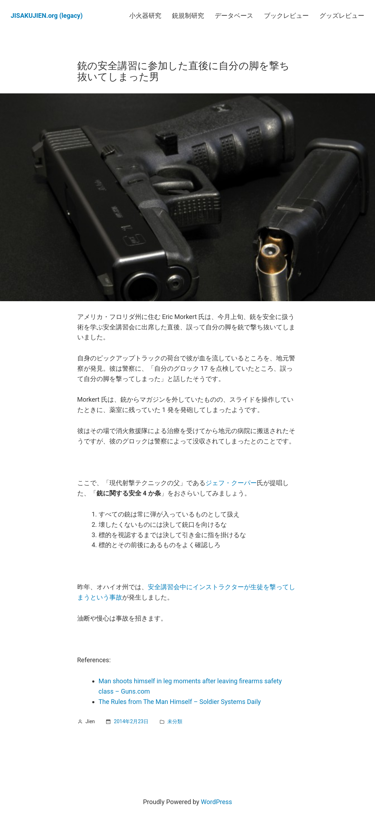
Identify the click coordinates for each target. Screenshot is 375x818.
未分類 (174, 721)
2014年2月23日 (131, 721)
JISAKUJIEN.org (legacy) (47, 15)
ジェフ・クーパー (231, 483)
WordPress (216, 802)
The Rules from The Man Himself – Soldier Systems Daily (180, 701)
